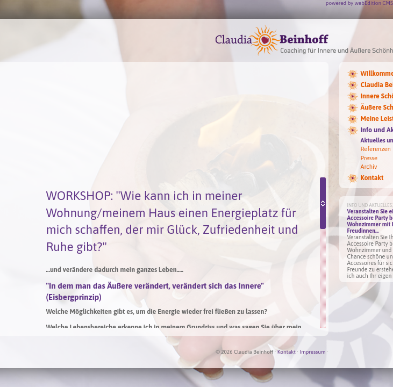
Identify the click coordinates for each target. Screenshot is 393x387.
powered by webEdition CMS (359, 3)
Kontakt (286, 352)
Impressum (312, 352)
